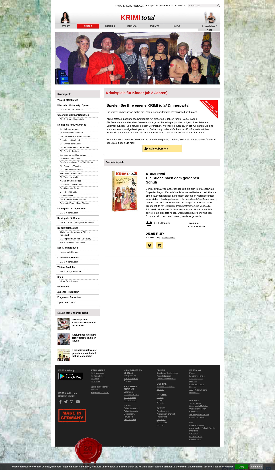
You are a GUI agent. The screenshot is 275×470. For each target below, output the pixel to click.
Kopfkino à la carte (197, 425)
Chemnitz (160, 403)
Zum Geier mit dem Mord (71, 173)
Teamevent (161, 420)
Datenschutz (194, 393)
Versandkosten (168, 238)
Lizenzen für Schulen (68, 257)
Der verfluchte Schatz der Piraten (75, 147)
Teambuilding (162, 422)
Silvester (127, 381)
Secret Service (195, 403)
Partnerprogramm (196, 384)
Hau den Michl (66, 196)
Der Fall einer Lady (68, 192)
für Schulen (95, 381)
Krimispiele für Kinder (69, 218)
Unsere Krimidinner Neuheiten (73, 115)
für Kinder (95, 379)
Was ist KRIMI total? (68, 100)
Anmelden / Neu (209, 27)
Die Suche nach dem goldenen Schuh (77, 222)
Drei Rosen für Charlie (70, 159)
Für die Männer (130, 400)
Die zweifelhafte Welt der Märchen (75, 136)
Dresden (160, 398)
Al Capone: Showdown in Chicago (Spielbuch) (75, 233)
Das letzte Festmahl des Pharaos (75, 203)
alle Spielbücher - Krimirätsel (73, 242)
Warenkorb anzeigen (131, 6)
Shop (60, 277)
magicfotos (193, 431)
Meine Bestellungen (69, 281)
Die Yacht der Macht (69, 177)
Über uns (193, 381)
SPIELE (88, 26)
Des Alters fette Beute (69, 188)
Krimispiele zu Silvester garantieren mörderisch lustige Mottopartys (84, 353)
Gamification (194, 412)
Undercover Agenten (197, 409)
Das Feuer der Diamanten (71, 184)
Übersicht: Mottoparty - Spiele (73, 105)
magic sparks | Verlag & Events (202, 428)
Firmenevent (162, 417)
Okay (241, 466)
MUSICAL (132, 26)
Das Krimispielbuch (68, 248)
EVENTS (154, 26)
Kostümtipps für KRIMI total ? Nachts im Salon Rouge (84, 338)
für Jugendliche (97, 376)
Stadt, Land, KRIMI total (70, 271)
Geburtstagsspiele (131, 408)
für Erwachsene (97, 373)
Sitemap (192, 387)
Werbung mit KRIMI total (199, 414)
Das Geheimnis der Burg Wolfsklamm (76, 162)
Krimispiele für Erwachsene (72, 125)
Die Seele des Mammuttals (72, 119)
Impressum (166, 5)
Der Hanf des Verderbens (71, 170)
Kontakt (180, 5)
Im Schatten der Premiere (71, 133)
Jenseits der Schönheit (70, 140)
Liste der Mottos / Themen (71, 109)
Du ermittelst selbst (68, 228)
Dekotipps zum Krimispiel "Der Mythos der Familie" (84, 322)
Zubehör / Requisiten (68, 292)
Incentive (160, 425)
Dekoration (128, 392)
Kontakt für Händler (197, 376)
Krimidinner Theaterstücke (167, 373)
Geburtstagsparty (131, 411)
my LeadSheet (195, 439)
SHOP (176, 26)
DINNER (110, 26)
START (66, 26)
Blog (155, 5)
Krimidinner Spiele (196, 417)
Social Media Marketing (198, 406)
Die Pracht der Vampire (70, 166)
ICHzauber (193, 434)
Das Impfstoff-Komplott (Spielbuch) (75, 239)
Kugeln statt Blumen (69, 252)
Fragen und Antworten (69, 297)
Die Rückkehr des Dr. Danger (73, 199)
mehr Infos (256, 466)
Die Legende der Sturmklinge (73, 155)
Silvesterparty (129, 414)
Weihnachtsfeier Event (166, 414)
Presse (192, 373)
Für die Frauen (130, 398)
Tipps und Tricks (66, 302)
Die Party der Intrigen (69, 151)
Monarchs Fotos (196, 436)
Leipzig (160, 400)
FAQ (148, 5)
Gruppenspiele (130, 420)
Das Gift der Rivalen (69, 213)
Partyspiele (128, 417)
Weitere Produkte (66, 267)
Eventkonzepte (163, 411)
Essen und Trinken (131, 395)
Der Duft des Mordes (69, 129)
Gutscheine (63, 286)
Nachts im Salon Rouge (70, 181)
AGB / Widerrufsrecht (198, 390)
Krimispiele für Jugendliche (72, 208)
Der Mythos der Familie (70, 144)
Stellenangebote (196, 379)
